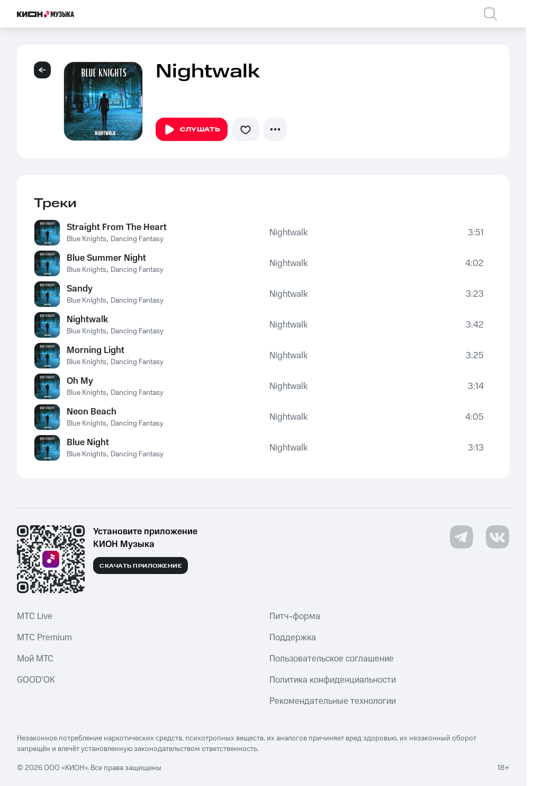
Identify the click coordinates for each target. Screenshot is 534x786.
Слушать (191, 129)
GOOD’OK (36, 680)
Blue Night (88, 442)
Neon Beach (91, 411)
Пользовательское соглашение (331, 658)
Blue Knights (86, 239)
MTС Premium (44, 637)
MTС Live (34, 616)
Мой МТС (35, 658)
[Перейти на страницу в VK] (497, 537)
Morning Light (95, 350)
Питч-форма (294, 616)
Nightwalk (288, 232)
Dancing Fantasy (137, 239)
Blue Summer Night (106, 258)
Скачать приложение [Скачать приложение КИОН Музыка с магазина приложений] (140, 566)
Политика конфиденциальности (332, 680)
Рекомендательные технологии (332, 701)
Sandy (80, 288)
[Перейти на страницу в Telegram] (461, 537)
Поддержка (292, 637)
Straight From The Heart (117, 227)
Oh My (80, 381)
